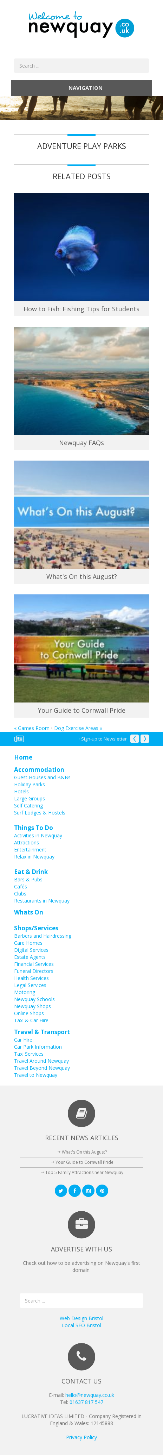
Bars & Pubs (28, 879)
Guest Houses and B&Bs (42, 777)
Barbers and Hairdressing (42, 935)
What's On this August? (81, 576)
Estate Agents (30, 957)
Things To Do (33, 828)
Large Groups (29, 798)
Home (23, 757)
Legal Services (30, 985)
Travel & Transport (42, 1032)
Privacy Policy (81, 1437)
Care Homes (28, 942)
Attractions (26, 842)
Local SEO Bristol (81, 1325)
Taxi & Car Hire (31, 1020)
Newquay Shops (32, 1006)
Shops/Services (36, 928)
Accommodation (39, 770)
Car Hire (23, 1039)
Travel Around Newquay (41, 1060)
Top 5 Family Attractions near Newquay (84, 1172)
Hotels (21, 791)
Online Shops (29, 1013)
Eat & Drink (31, 872)
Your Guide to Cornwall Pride (81, 710)
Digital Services (31, 950)
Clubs (20, 893)
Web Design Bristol (81, 1318)
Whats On (28, 912)
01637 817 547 (86, 1402)
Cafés (20, 886)
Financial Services (34, 964)
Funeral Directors (33, 971)
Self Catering (28, 805)
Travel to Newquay (35, 1075)
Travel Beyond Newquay (42, 1067)
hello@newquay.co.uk (89, 1395)
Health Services (31, 978)
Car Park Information (38, 1046)
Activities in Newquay (38, 835)
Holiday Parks (29, 784)
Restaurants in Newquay (42, 900)
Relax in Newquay (34, 856)
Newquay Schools (34, 999)
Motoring (24, 992)
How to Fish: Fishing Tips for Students (81, 309)
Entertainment (30, 849)
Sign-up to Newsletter (104, 739)
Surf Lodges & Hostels (39, 812)
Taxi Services (29, 1053)
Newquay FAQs (81, 442)
